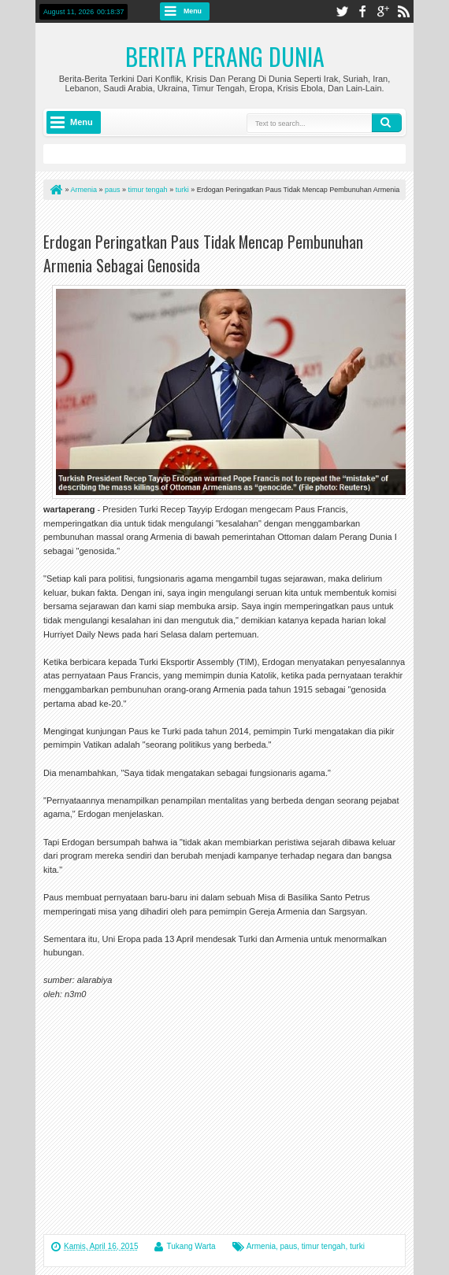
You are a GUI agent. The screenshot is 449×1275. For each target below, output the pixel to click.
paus (289, 1246)
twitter (342, 11)
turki (357, 1246)
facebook (362, 11)
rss (403, 11)
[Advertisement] (227, 219)
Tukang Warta (191, 1246)
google (383, 11)
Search (387, 122)
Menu (193, 11)
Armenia (261, 1246)
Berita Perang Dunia (225, 56)
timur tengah (324, 1246)
